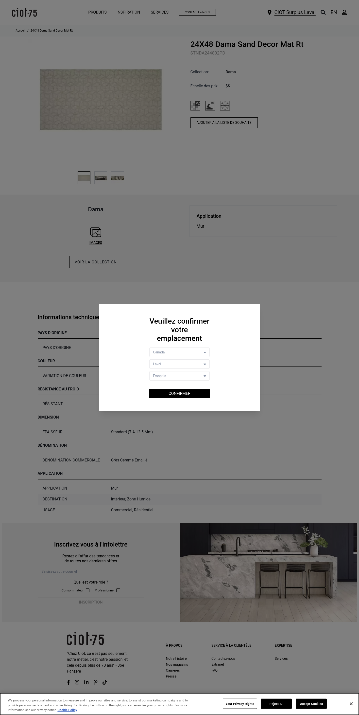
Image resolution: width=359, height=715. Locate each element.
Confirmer (179, 393)
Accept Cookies (311, 704)
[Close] (351, 703)
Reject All (277, 704)
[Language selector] (179, 376)
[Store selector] (179, 364)
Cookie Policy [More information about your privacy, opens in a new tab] (67, 710)
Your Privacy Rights (239, 704)
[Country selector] (179, 352)
